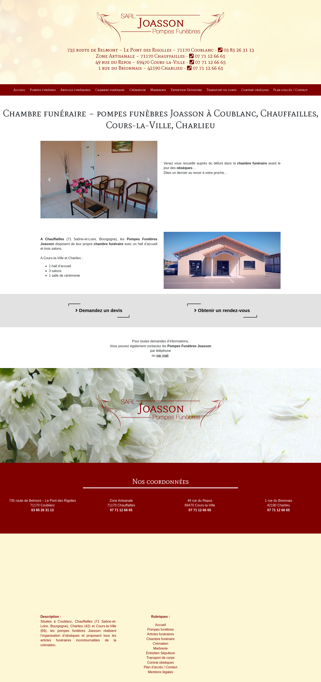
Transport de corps (222, 90)
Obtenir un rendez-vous (222, 310)
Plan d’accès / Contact (290, 90)
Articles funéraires (75, 90)
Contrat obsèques (255, 90)
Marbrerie (158, 90)
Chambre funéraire (110, 90)
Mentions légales (160, 672)
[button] (49, 180)
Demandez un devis (98, 310)
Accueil (19, 90)
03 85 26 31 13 (236, 50)
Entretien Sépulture (186, 90)
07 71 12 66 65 (207, 56)
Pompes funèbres (43, 90)
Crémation (137, 90)
